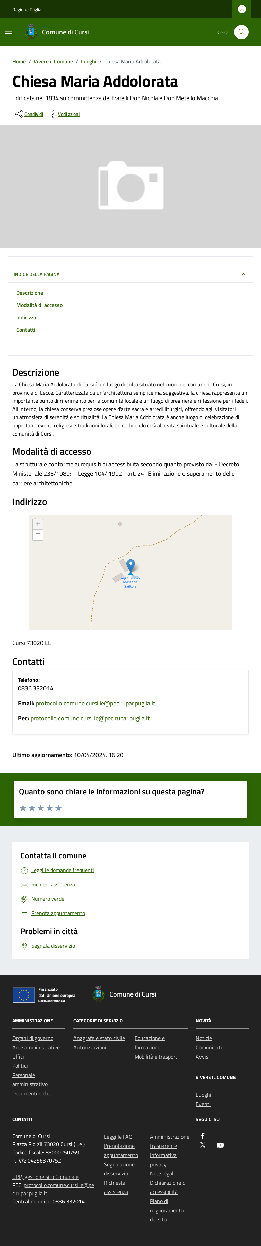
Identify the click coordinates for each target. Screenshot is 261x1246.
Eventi (203, 1104)
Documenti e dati (32, 1093)
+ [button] (38, 524)
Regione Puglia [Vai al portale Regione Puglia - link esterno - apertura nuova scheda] (26, 9)
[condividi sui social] (28, 113)
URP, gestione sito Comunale (45, 1177)
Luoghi (203, 1095)
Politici (20, 1066)
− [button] (38, 535)
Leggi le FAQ (118, 1137)
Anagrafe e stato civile (99, 1038)
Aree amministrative (36, 1047)
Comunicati (209, 1047)
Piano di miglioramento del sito (167, 1210)
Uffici (18, 1056)
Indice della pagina (130, 274)
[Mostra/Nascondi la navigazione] (8, 31)
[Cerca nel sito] (241, 32)
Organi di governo (32, 1038)
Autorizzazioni (89, 1047)
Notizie (204, 1038)
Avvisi (203, 1056)
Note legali (162, 1173)
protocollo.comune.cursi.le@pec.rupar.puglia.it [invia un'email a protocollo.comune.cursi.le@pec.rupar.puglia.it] (95, 703)
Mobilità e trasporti (157, 1056)
